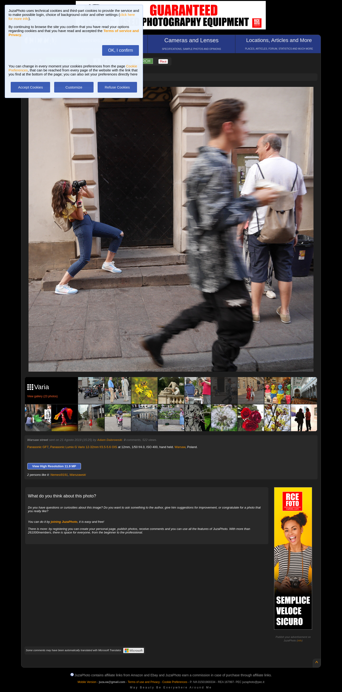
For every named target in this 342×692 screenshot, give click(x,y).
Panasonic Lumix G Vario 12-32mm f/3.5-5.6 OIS (83, 447)
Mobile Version (87, 682)
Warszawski (77, 475)
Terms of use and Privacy (144, 682)
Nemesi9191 (59, 475)
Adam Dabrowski (109, 440)
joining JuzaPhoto (64, 522)
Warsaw (180, 447)
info (300, 640)
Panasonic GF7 (38, 447)
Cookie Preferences (174, 682)
